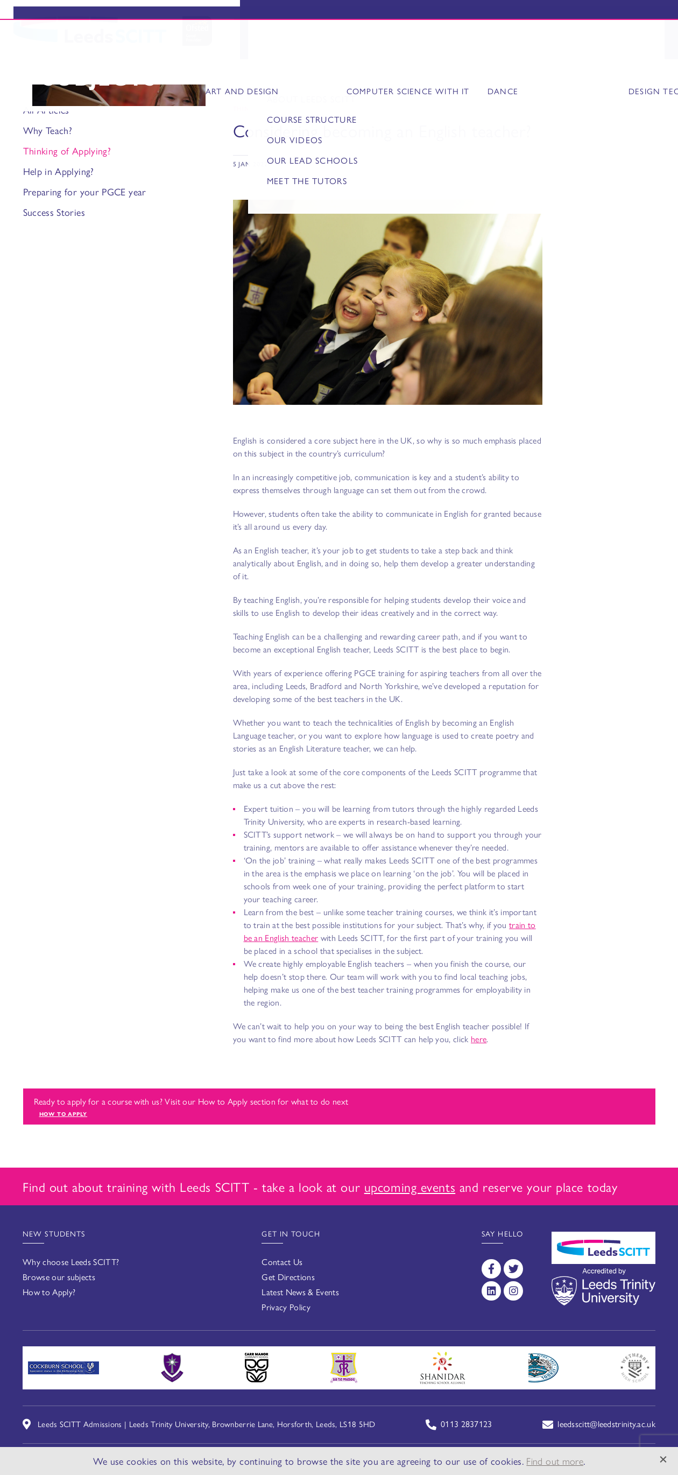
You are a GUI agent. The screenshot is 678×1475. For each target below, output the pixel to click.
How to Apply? (49, 1292)
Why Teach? (48, 130)
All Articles (46, 109)
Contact (643, 42)
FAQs (557, 42)
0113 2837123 (466, 1423)
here (478, 1038)
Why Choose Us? (287, 42)
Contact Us (282, 1261)
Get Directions (288, 1276)
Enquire (628, 17)
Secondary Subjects (396, 42)
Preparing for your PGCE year (84, 191)
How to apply (63, 1114)
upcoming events (409, 1186)
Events (547, 17)
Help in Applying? (58, 171)
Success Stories (54, 212)
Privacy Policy (286, 1307)
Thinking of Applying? (67, 150)
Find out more (554, 1460)
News (595, 42)
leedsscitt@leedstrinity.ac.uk (606, 1423)
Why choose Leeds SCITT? (71, 1261)
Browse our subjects (59, 1276)
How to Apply (499, 42)
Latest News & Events (300, 1292)
